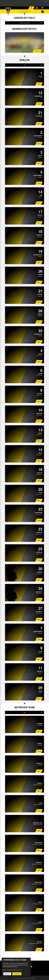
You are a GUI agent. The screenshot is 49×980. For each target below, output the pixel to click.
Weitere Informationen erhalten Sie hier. (12, 971)
